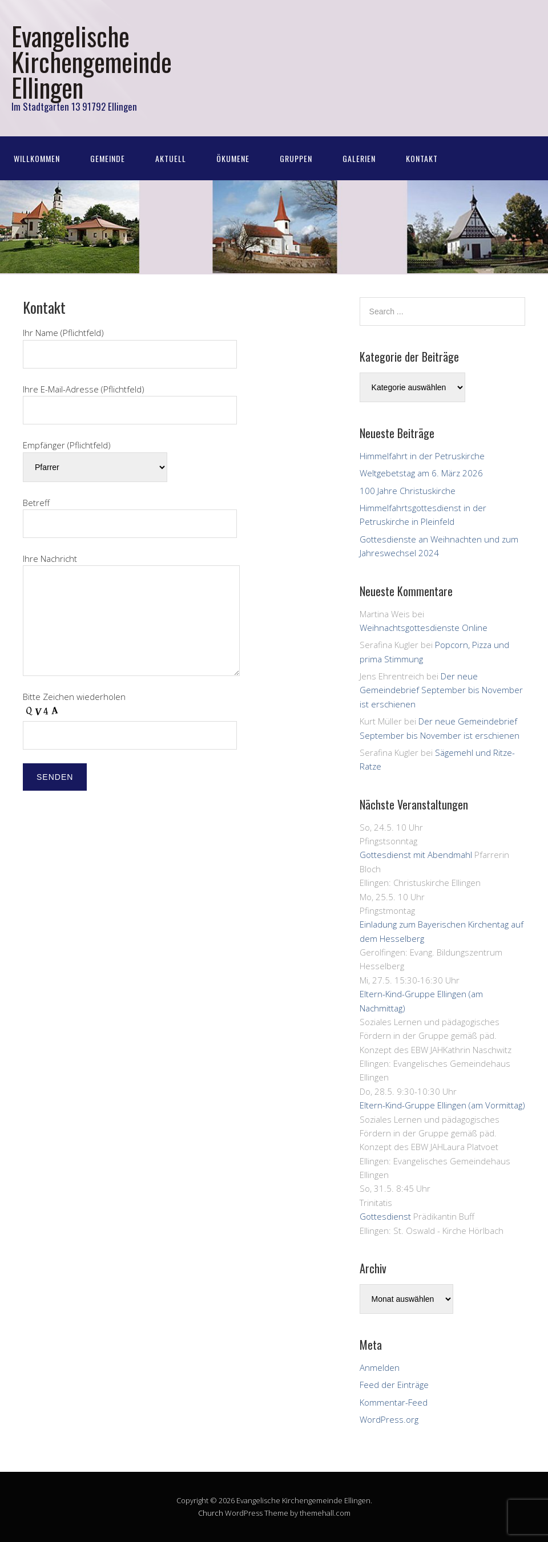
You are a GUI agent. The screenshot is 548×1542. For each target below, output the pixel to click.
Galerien (359, 158)
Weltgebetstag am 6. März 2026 (421, 473)
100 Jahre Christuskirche (408, 490)
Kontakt (422, 158)
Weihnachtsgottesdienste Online (423, 627)
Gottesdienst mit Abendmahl (416, 854)
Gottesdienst (385, 1216)
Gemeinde (107, 158)
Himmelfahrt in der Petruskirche (422, 456)
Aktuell (170, 158)
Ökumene (232, 158)
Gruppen (296, 158)
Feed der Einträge (394, 1384)
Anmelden (380, 1367)
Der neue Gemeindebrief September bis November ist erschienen (441, 690)
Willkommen (37, 158)
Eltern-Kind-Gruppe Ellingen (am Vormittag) (442, 1105)
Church (210, 1513)
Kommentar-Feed (394, 1402)
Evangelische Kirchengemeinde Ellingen (91, 61)
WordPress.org (389, 1419)
